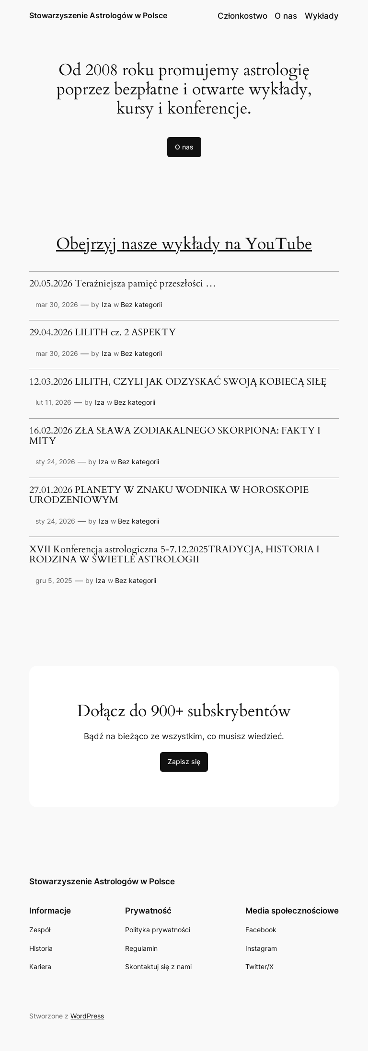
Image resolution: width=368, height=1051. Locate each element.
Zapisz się (184, 761)
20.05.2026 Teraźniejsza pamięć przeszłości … (122, 284)
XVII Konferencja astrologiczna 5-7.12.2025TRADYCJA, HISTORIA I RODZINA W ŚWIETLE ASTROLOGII (174, 555)
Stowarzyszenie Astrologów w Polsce (98, 15)
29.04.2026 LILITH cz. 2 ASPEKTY (102, 333)
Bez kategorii (141, 304)
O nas (286, 16)
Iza (106, 304)
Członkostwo (242, 16)
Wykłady (322, 16)
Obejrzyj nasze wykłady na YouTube (184, 244)
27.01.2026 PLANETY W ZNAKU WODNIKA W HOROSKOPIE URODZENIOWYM (169, 495)
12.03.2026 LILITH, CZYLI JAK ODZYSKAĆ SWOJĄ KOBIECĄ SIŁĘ (177, 382)
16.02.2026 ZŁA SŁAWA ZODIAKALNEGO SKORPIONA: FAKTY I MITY (175, 436)
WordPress (87, 1016)
